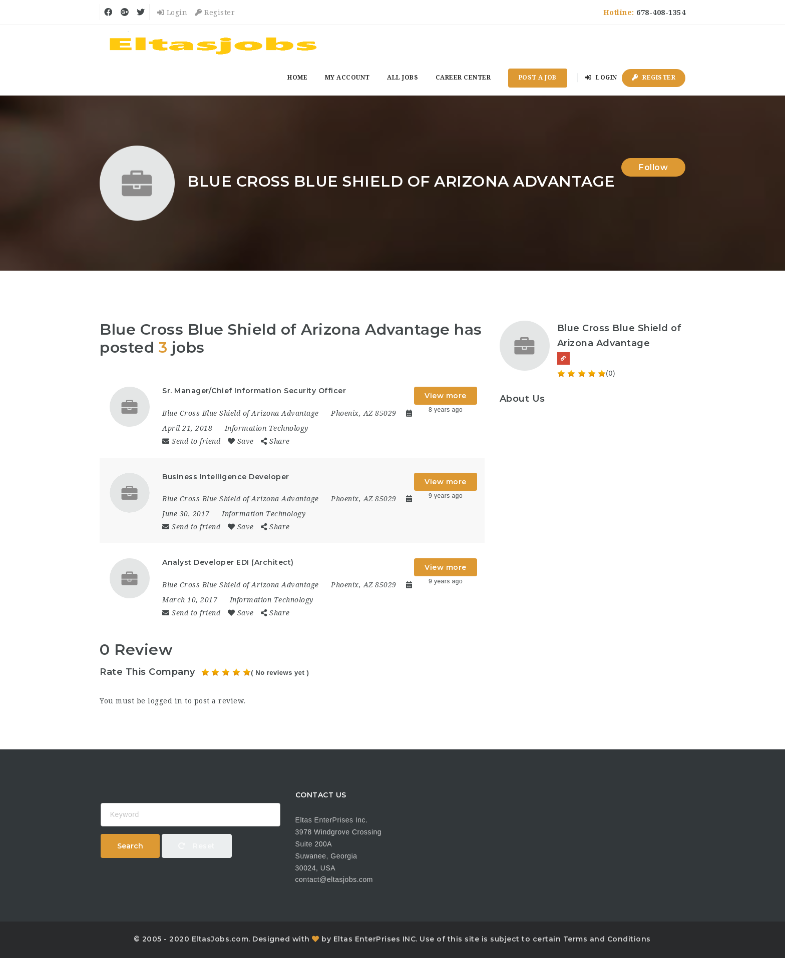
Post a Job (538, 77)
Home (297, 77)
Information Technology (266, 428)
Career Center (463, 77)
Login (172, 13)
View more (446, 395)
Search (130, 845)
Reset (196, 845)
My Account (347, 77)
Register (215, 13)
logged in (165, 701)
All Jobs (402, 77)
